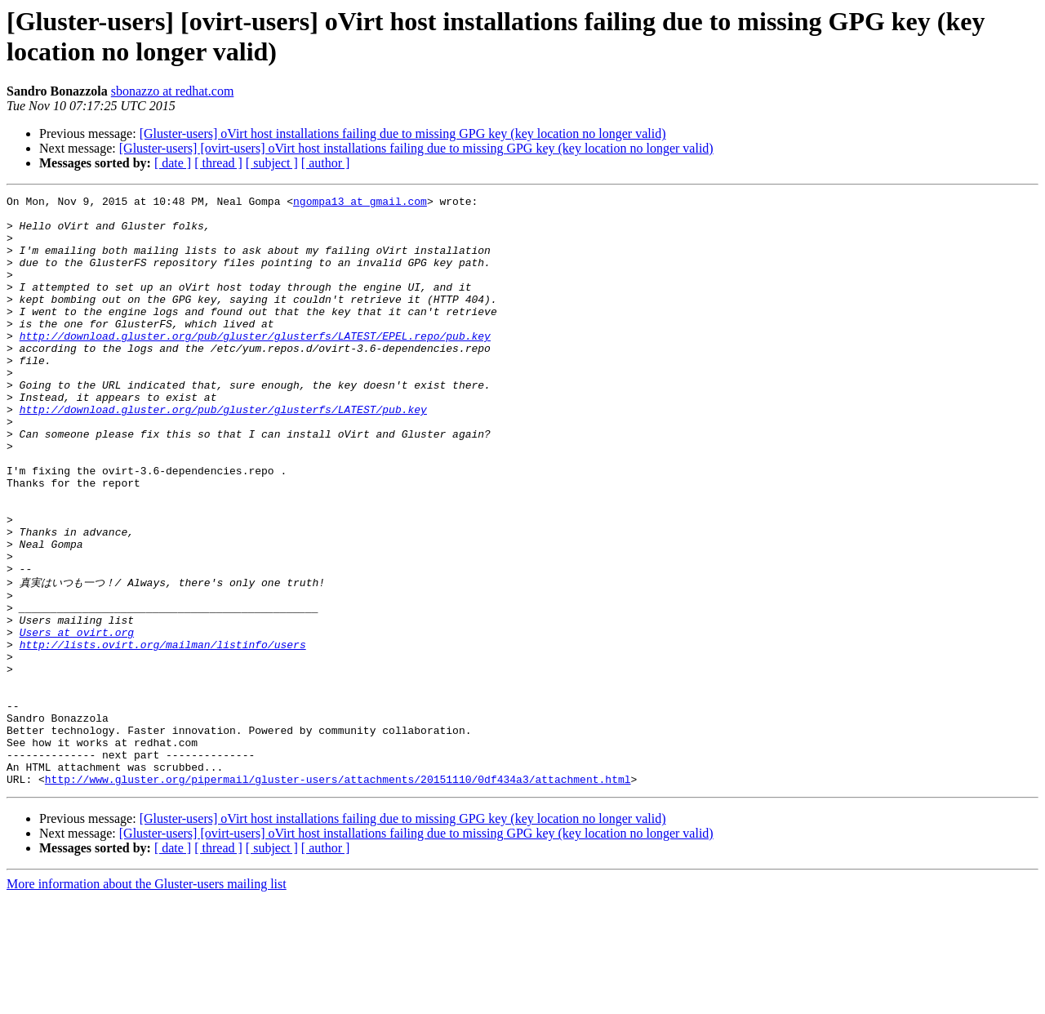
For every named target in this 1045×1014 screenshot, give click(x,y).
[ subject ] (272, 163)
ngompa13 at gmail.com (360, 203)
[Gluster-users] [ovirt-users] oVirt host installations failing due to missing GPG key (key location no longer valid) (416, 148)
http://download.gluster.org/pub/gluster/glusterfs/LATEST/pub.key (223, 453)
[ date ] (172, 163)
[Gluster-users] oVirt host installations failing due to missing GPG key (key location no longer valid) (403, 133)
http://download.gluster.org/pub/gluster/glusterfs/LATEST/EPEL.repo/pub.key (255, 365)
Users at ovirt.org (77, 718)
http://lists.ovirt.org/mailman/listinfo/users (163, 733)
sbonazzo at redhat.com (172, 91)
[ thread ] (218, 163)
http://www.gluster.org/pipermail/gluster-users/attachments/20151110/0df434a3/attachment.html (338, 894)
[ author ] (325, 163)
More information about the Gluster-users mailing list (147, 1000)
